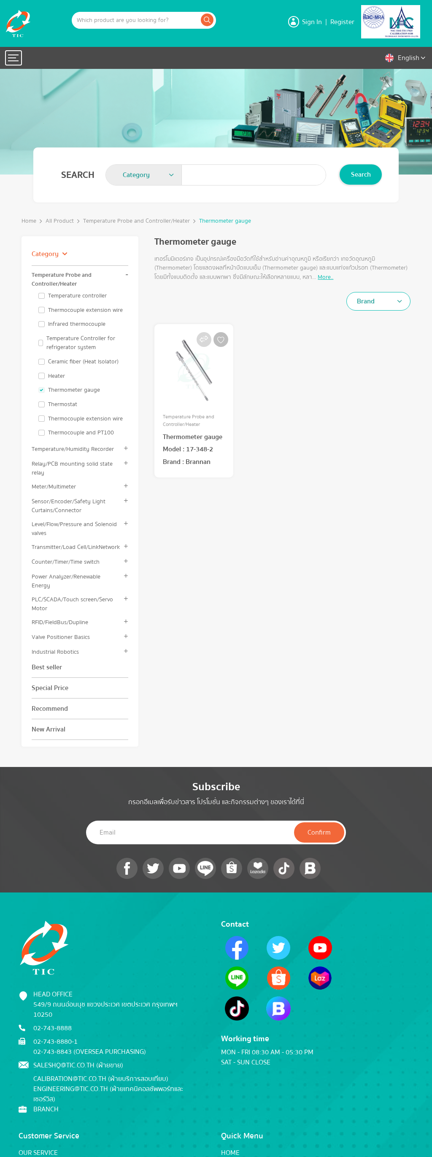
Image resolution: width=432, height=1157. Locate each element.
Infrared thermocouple (76, 324)
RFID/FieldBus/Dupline (60, 622)
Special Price (50, 687)
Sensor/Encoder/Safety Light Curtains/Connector (68, 506)
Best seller (47, 667)
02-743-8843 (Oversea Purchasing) (89, 1052)
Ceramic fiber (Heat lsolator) (83, 361)
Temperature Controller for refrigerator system (80, 343)
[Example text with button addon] (136, 20)
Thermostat (62, 404)
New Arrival (48, 729)
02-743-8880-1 (55, 1042)
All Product (60, 221)
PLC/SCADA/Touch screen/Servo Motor (72, 604)
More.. (325, 277)
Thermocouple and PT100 (81, 432)
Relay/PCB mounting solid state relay (72, 468)
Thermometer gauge (225, 221)
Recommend (50, 708)
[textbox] (138, 175)
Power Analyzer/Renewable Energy (66, 581)
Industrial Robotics (55, 652)
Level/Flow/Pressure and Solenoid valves (74, 528)
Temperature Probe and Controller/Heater (136, 221)
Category (45, 253)
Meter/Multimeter (54, 486)
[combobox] (144, 175)
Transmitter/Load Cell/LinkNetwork (76, 547)
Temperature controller (77, 295)
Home (29, 221)
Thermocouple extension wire (85, 310)
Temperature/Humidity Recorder (73, 449)
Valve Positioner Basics (61, 637)
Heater (56, 376)
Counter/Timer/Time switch (66, 562)
